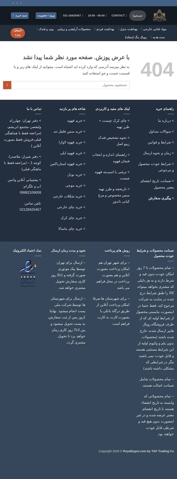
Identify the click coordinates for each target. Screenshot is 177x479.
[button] (20, 15)
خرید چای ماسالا (70, 229)
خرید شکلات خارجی (67, 196)
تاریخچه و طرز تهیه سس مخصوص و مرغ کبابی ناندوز (114, 195)
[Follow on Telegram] (12, 3)
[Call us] (16, 3)
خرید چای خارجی (69, 207)
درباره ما (164, 121)
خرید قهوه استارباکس (66, 164)
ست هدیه (158, 37)
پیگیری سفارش (159, 198)
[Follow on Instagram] (20, 3)
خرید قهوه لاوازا (70, 142)
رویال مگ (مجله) (136, 37)
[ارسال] (133, 15)
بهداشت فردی (104, 29)
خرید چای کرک (71, 218)
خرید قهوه (74, 121)
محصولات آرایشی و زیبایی (74, 29)
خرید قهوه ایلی (71, 153)
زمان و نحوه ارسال (157, 153)
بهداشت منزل (128, 29)
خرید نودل (74, 175)
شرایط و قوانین (159, 142)
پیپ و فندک (45, 29)
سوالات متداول (160, 131)
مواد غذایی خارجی (154, 29)
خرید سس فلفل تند (68, 131)
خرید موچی (73, 185)
